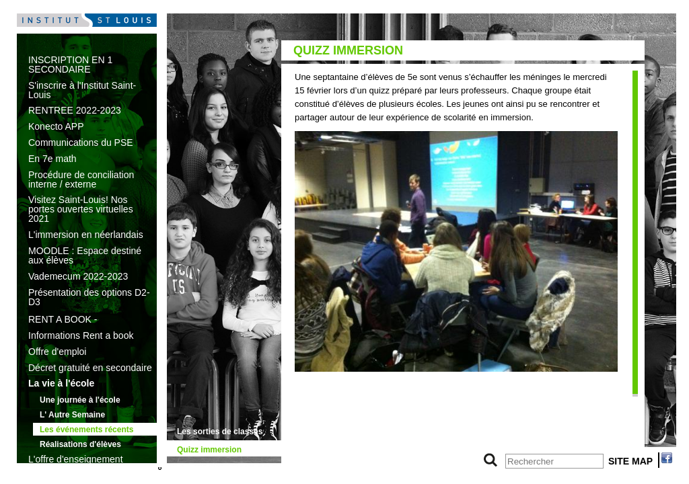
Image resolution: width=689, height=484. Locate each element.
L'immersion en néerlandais (85, 234)
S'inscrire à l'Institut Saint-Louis (82, 90)
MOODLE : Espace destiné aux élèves (84, 255)
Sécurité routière (209, 468)
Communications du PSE (80, 142)
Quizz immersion (209, 450)
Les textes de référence (77, 475)
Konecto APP (56, 126)
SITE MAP (630, 461)
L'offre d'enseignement (75, 459)
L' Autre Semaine (72, 414)
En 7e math (52, 158)
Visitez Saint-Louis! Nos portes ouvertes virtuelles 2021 (80, 209)
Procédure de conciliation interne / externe (81, 179)
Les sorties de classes (219, 432)
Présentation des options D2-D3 (89, 297)
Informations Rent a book (80, 335)
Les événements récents (86, 429)
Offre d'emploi (57, 351)
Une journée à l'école (80, 400)
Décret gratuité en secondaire (90, 367)
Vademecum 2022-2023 (78, 276)
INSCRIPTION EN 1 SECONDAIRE (70, 64)
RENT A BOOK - (62, 319)
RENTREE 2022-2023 (74, 110)
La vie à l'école (61, 383)
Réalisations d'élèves (80, 444)
